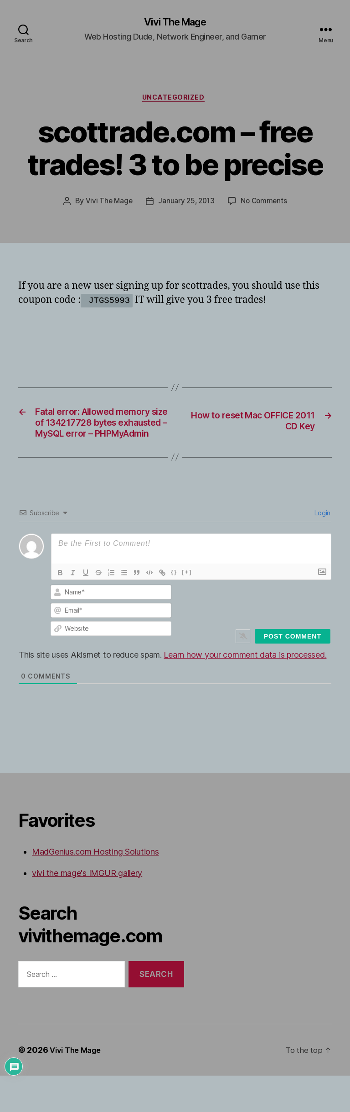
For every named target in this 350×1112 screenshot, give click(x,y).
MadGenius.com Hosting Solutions (95, 887)
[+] (187, 607)
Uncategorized (175, 100)
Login (321, 549)
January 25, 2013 (186, 204)
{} (174, 607)
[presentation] (272, 637)
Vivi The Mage (174, 22)
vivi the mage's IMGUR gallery (87, 909)
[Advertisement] (125, 336)
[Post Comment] (292, 672)
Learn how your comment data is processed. (245, 690)
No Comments (265, 204)
